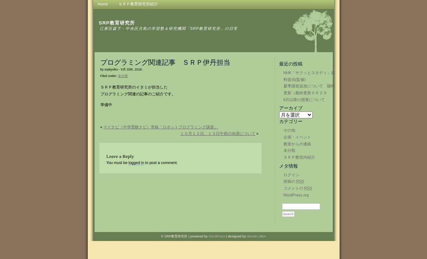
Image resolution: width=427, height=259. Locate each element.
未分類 (289, 150)
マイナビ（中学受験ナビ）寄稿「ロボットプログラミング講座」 (160, 127)
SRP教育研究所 (117, 23)
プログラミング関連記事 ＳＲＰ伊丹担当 (165, 62)
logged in (136, 162)
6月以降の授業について (304, 99)
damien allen (256, 236)
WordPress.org (296, 195)
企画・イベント (297, 137)
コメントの (297, 188)
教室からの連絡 (297, 144)
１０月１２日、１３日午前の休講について (217, 133)
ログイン (291, 175)
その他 (289, 130)
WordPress (217, 236)
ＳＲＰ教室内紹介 (299, 157)
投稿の (293, 181)
